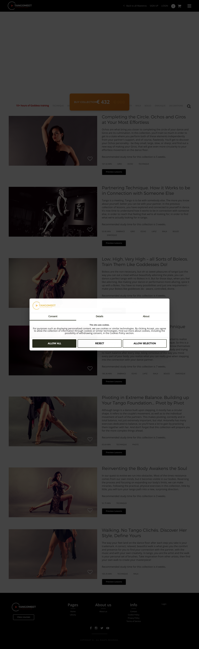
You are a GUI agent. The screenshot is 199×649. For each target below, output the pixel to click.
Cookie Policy (133, 615)
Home (73, 611)
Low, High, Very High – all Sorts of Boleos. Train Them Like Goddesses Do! (145, 261)
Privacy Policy (133, 618)
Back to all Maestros (135, 6)
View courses (23, 617)
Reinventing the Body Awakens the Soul (144, 468)
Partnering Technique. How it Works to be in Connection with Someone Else (146, 190)
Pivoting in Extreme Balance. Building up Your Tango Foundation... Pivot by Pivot (145, 400)
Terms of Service (133, 621)
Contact (133, 611)
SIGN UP (154, 5)
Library (73, 615)
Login (164, 5)
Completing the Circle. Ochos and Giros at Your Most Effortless (144, 119)
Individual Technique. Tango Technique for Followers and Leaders (143, 329)
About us (103, 611)
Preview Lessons (114, 171)
